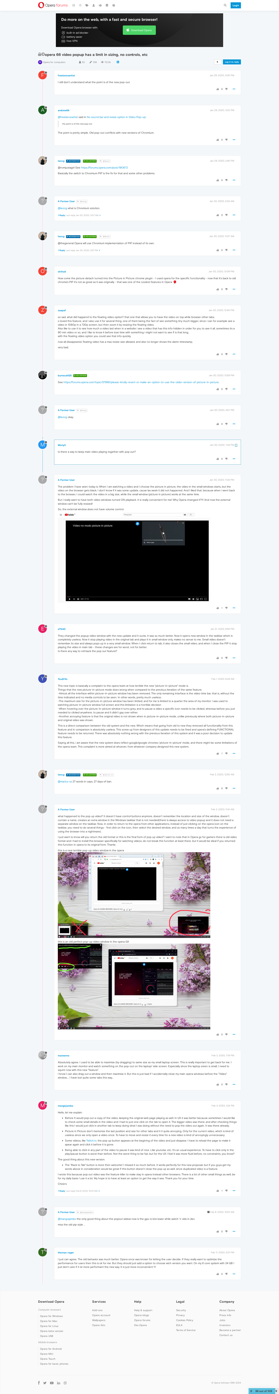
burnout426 (65, 375)
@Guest (105, 161)
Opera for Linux (49, 1326)
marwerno (63, 1055)
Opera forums (142, 1320)
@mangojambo (85, 1212)
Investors (224, 1325)
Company (226, 1301)
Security (181, 1310)
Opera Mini (46, 1353)
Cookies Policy (184, 1320)
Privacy (180, 1315)
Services (99, 1301)
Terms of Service (186, 1330)
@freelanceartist (68, 117)
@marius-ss (106, 775)
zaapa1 (62, 310)
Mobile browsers (47, 1342)
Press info (225, 1315)
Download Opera (141, 30)
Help (137, 1301)
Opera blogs (141, 1315)
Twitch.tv (91, 1140)
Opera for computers (54, 62)
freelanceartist (66, 75)
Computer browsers (49, 1309)
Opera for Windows (51, 1316)
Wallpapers (98, 1320)
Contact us (226, 1335)
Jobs (222, 1320)
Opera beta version (51, 1331)
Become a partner (230, 1330)
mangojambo (65, 1105)
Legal (180, 1301)
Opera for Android (51, 1348)
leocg (61, 160)
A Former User (66, 201)
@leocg (81, 201)
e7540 (61, 629)
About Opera (227, 1310)
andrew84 (63, 110)
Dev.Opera (140, 1325)
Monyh (62, 445)
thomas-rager (66, 1252)
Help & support (143, 1310)
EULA (179, 1325)
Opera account (101, 1315)
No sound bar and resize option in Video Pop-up (116, 117)
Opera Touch (47, 1358)
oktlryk (62, 271)
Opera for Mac (48, 1321)
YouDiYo (62, 679)
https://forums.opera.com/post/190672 (104, 167)
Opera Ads (98, 1325)
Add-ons (97, 1310)
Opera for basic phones (54, 1363)
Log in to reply (232, 62)
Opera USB (46, 1336)
